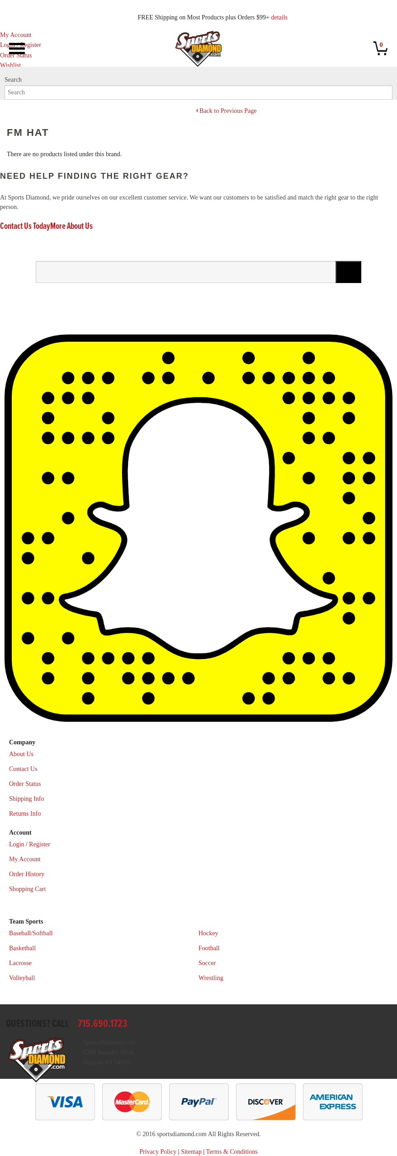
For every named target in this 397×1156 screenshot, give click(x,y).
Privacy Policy (157, 1151)
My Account (16, 35)
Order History (26, 874)
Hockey (208, 933)
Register (30, 45)
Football (209, 948)
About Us (21, 754)
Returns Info (25, 813)
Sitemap (191, 1151)
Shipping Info (26, 798)
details (279, 17)
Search (13, 79)
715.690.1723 (103, 1024)
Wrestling (210, 978)
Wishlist (10, 65)
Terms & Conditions (232, 1151)
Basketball (22, 948)
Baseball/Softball (30, 933)
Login (7, 45)
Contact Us (23, 769)
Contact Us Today (25, 226)
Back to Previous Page (227, 110)
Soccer (207, 963)
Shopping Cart (27, 889)
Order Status (25, 783)
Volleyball (22, 978)
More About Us (71, 226)
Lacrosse (20, 963)
